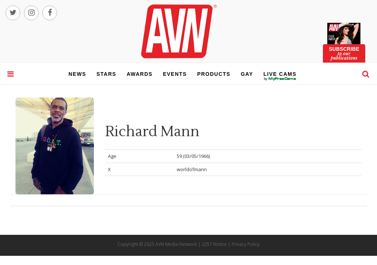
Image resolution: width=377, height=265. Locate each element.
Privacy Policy (246, 244)
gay (247, 74)
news (77, 74)
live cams (280, 79)
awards (139, 74)
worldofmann (192, 169)
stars (106, 74)
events (175, 74)
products (213, 74)
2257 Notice (214, 244)
